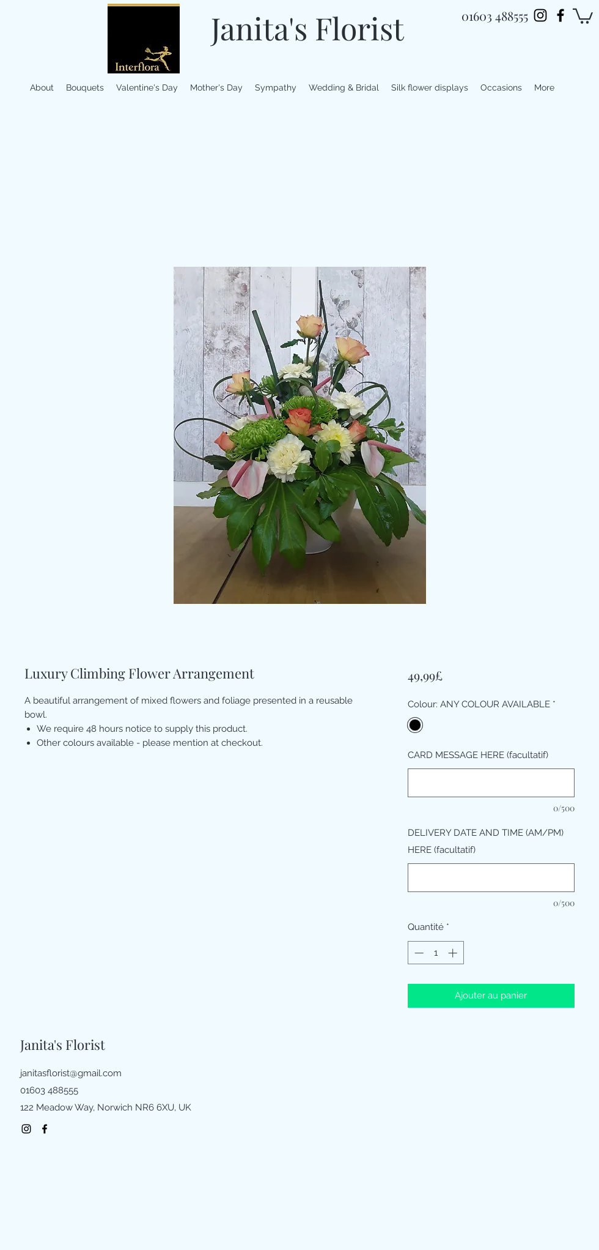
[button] (583, 15)
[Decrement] (418, 953)
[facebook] (560, 15)
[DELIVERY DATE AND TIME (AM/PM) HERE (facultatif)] (491, 878)
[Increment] (454, 953)
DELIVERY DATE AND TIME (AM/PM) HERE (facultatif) (486, 841)
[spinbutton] (435, 953)
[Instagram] (540, 15)
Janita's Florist (307, 27)
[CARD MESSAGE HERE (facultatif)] (491, 783)
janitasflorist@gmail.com (71, 1073)
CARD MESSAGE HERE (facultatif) (478, 755)
